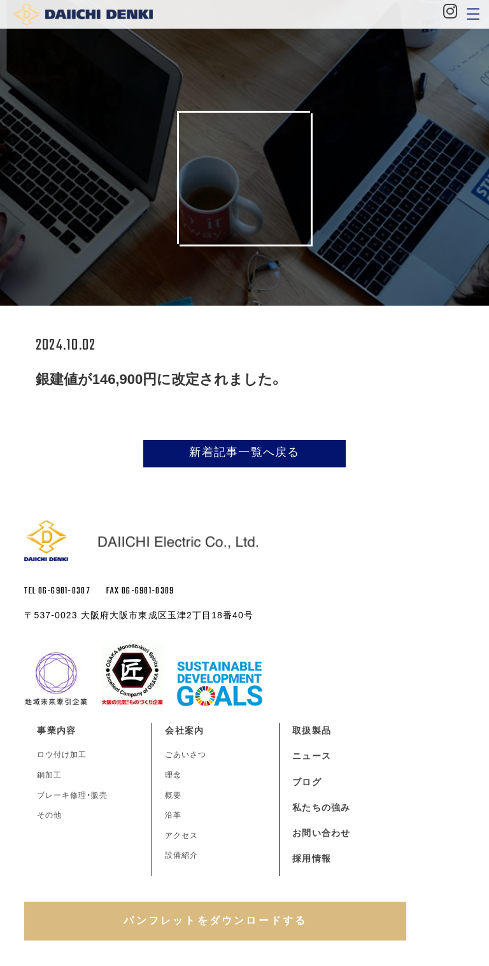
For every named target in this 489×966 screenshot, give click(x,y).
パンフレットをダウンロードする (215, 920)
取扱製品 (311, 730)
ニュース (311, 756)
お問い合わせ (321, 833)
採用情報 (311, 858)
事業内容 (56, 730)
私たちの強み (321, 807)
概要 (173, 795)
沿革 (173, 815)
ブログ (306, 782)
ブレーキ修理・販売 (72, 795)
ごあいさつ (185, 754)
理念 (173, 775)
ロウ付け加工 (62, 754)
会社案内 (184, 730)
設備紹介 (181, 855)
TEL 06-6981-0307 (57, 591)
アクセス (181, 835)
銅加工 (49, 775)
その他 (49, 815)
